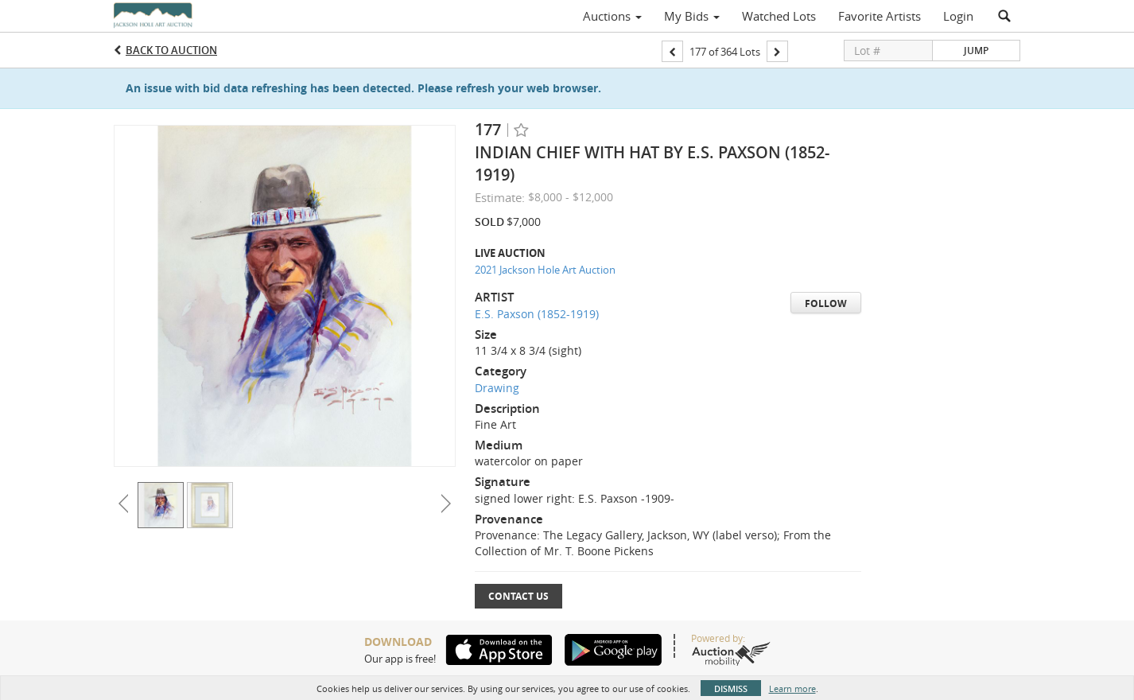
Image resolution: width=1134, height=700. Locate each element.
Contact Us (518, 596)
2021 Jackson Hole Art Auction (545, 269)
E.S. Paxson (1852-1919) (537, 313)
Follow (826, 303)
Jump (976, 50)
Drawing (497, 387)
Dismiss (731, 688)
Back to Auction (171, 50)
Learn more (792, 688)
